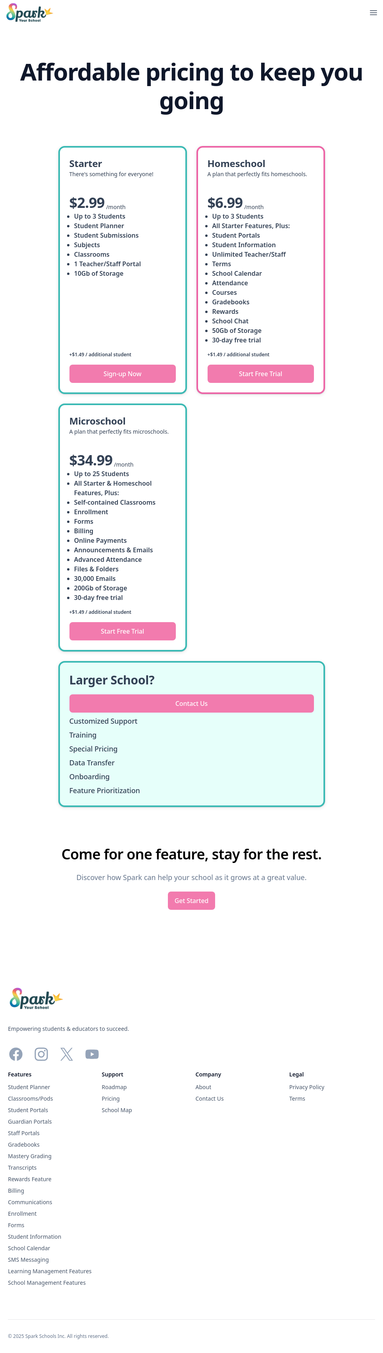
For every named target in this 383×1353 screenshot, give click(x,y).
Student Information (34, 1236)
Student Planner (29, 1087)
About (204, 1087)
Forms (16, 1225)
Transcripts (22, 1167)
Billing (16, 1190)
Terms (297, 1098)
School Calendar (29, 1248)
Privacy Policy (306, 1087)
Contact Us (210, 1098)
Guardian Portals (30, 1121)
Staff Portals (24, 1133)
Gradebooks (24, 1144)
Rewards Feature (30, 1179)
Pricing (110, 1098)
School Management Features (47, 1282)
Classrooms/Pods (30, 1098)
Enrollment (22, 1213)
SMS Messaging (28, 1259)
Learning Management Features (50, 1271)
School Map (117, 1110)
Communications (30, 1202)
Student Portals (28, 1110)
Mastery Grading (30, 1156)
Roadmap (114, 1087)
